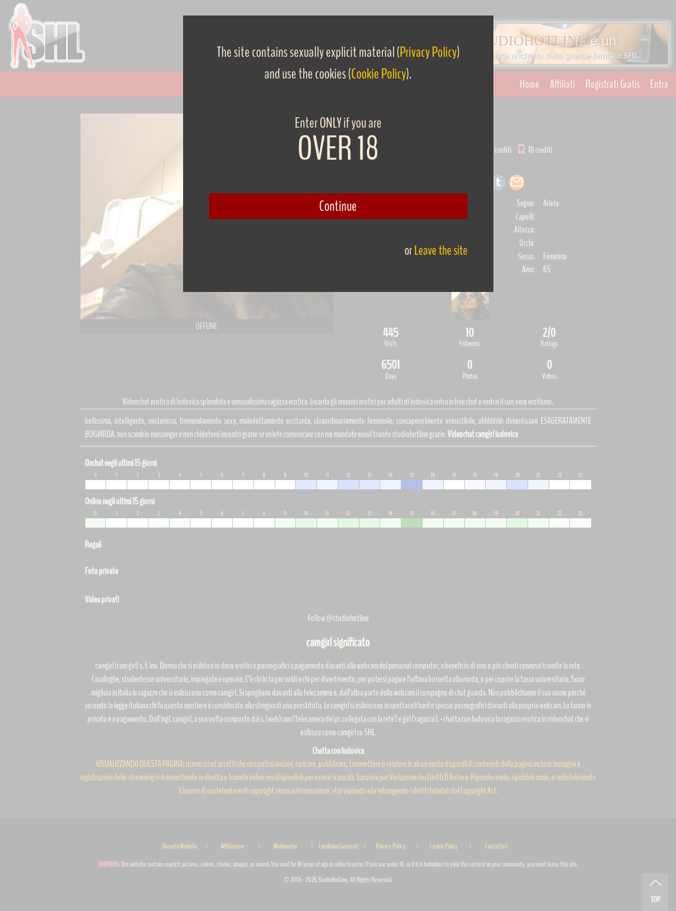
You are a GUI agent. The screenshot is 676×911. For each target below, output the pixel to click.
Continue (338, 206)
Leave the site (441, 250)
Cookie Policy (378, 74)
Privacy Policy (428, 52)
